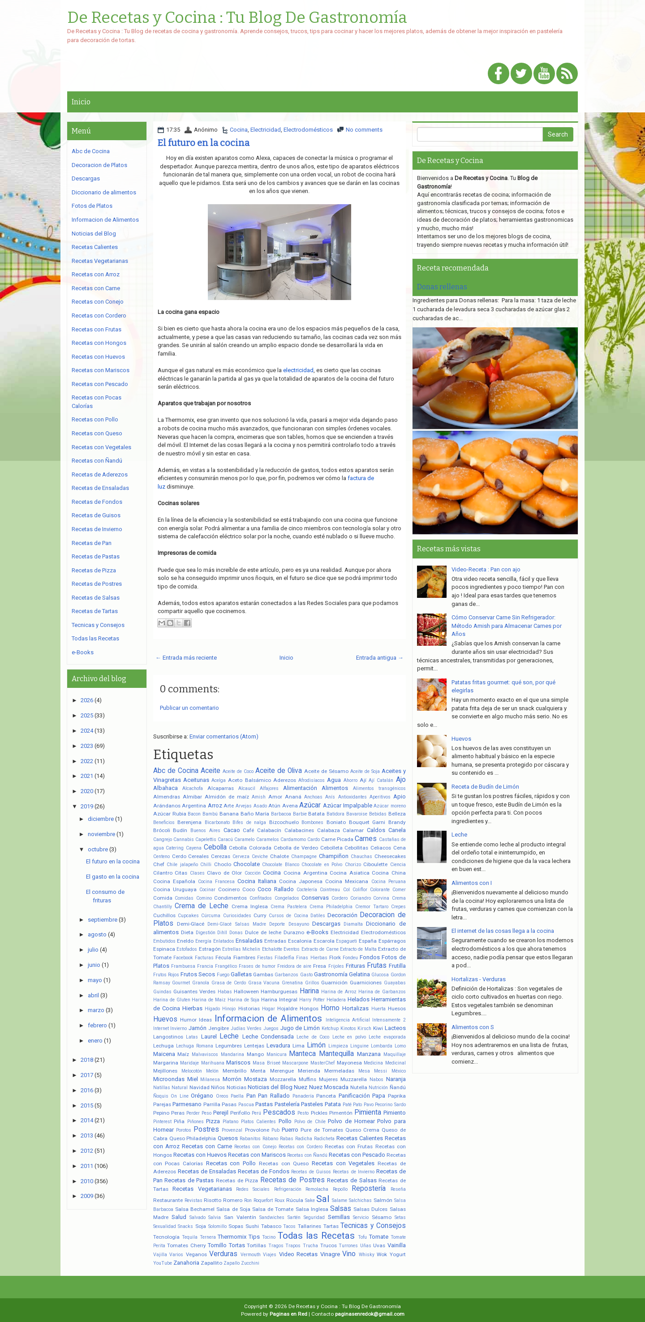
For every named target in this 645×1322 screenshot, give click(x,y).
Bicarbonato (217, 822)
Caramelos (267, 839)
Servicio (361, 1217)
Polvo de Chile (310, 1122)
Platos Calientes (258, 1122)
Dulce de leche (263, 932)
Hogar (268, 1009)
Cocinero (229, 889)
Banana (229, 814)
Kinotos (348, 1028)
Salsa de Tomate (272, 1209)
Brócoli (161, 830)
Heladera (336, 1000)
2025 (87, 715)
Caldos (376, 830)
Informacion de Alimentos (268, 1018)
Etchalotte (272, 949)
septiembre (102, 919)
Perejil (220, 1112)
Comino (204, 898)
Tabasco (271, 1226)
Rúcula (294, 1200)
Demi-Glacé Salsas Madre (236, 924)
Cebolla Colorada (250, 848)
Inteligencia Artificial (348, 1020)
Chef (158, 864)
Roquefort (263, 1200)
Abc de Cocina (175, 771)
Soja (200, 1226)
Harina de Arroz (339, 992)
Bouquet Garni (367, 822)
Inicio (81, 102)
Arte (229, 806)
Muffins (307, 1079)
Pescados (279, 1112)
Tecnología (166, 1237)
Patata (333, 1104)
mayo (95, 980)
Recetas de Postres (292, 1180)
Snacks (185, 1226)
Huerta (378, 1009)
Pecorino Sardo (390, 1104)
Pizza (213, 1121)
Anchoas (313, 797)
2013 (87, 1135)
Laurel (209, 1036)
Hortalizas (355, 1008)
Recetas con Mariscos (257, 1154)
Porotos (183, 1130)
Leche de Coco (313, 1037)
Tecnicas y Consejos (372, 1226)
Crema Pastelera (289, 907)
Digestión (205, 933)
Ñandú (398, 1087)
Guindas (162, 992)
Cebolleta (331, 848)
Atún (274, 806)
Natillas (161, 1087)
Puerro (290, 1129)
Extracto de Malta (358, 949)
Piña (179, 1121)
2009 (87, 1196)
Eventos (292, 949)
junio (94, 964)
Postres (206, 1129)
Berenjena (189, 822)
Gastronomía (331, 974)
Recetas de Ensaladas (207, 1171)
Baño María (255, 814)
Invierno (178, 1028)
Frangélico (226, 966)
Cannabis (183, 839)
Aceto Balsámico (249, 780)
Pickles (319, 1113)
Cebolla (215, 847)
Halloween (246, 991)
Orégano (202, 1095)
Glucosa (380, 975)
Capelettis (205, 839)
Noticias (236, 1087)
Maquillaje (394, 1054)
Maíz (183, 1054)
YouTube (162, 1263)
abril (93, 995)
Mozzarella (283, 1079)
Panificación (354, 1095)
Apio (399, 796)
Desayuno (298, 924)
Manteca (302, 1054)
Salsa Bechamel (195, 1209)
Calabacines (299, 830)
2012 (87, 1150)
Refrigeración (287, 1189)
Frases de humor (257, 966)
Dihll (222, 933)
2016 (87, 1090)
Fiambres (244, 957)
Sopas (235, 1226)
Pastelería (287, 1104)
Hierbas (192, 1008)
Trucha (310, 1246)
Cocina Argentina (305, 873)
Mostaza (255, 1079)
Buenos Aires (205, 830)
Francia (205, 966)
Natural (180, 1087)
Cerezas (220, 856)
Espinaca (164, 949)
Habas (225, 992)
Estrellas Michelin (241, 949)
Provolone (257, 1130)
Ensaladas (249, 940)
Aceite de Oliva (278, 771)
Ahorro (350, 780)
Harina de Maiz (209, 1000)
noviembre (101, 834)
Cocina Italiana (256, 881)
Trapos (293, 1246)
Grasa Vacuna (264, 983)
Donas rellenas (442, 287)
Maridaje (189, 1063)
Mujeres (328, 1079)
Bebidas (378, 814)
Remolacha (316, 1189)
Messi (380, 1071)
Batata (316, 814)
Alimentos (335, 788)
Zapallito (211, 1263)
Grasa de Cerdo (228, 983)
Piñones (195, 1122)
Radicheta (324, 1139)
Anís (330, 797)
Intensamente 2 (388, 1020)
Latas (192, 1037)
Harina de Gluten (171, 1000)
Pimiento (394, 1112)
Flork (335, 957)
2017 (87, 1075)
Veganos (196, 1254)
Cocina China (389, 873)
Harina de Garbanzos (382, 992)
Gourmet (181, 983)
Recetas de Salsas (351, 1180)
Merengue (282, 1071)
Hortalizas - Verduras (479, 979)
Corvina (381, 898)
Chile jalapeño (182, 864)
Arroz (215, 805)
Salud (179, 1217)
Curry (260, 915)
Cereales (198, 856)
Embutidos (164, 941)
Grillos (312, 983)
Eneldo (185, 941)
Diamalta (353, 924)
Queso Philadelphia (192, 1138)
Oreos (222, 1096)
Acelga (218, 780)
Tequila (190, 1237)
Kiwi (378, 1028)
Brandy (397, 822)
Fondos (370, 957)
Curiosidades (237, 916)
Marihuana (212, 1063)
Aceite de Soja (365, 771)
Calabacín (269, 830)
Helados (359, 999)
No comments (364, 129)
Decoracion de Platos (99, 165)
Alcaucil (246, 788)
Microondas (169, 1079)
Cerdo (179, 856)
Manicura (277, 1054)
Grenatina (292, 983)
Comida (162, 898)
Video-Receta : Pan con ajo (486, 569)
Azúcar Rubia (169, 814)
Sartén (294, 1217)
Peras (178, 1113)
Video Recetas (298, 1254)
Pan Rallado (274, 1095)
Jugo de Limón (300, 1028)
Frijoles (336, 966)
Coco (248, 889)
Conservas (315, 897)
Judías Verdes (246, 1028)
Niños (218, 1087)
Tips (254, 1236)
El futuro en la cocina (203, 142)
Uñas (365, 1246)
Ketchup (330, 1028)
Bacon (194, 814)
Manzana (369, 1054)
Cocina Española (174, 881)
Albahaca (165, 788)
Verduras (223, 1254)
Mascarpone (295, 1063)
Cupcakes (188, 916)
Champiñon (333, 856)
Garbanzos (286, 975)
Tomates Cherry (186, 1245)
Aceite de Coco (238, 771)
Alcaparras (220, 788)
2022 (87, 761)
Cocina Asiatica (350, 873)
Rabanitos (250, 1139)
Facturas (204, 958)
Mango (255, 1054)
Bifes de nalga (249, 822)
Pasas (229, 1104)
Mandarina (232, 1054)
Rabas (286, 1139)
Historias (249, 1008)
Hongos (309, 1008)
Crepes (398, 907)
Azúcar (310, 805)
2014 (87, 1120)
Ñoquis (160, 1096)
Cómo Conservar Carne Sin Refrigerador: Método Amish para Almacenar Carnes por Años (507, 625)
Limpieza (338, 1046)
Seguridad (314, 1217)
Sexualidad (164, 1226)
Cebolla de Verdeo (296, 848)
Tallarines (309, 1226)
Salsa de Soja (233, 1209)
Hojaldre (287, 1008)
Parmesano (187, 1104)
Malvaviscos (205, 1054)
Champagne (304, 856)
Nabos (376, 1079)
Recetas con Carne (207, 1146)
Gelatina (359, 974)
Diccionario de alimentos (104, 192)
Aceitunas (196, 780)
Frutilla (397, 965)
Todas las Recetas (316, 1235)
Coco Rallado (276, 889)
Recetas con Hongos (99, 342)
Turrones (348, 1246)
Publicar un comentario (189, 707)
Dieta (187, 932)
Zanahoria (186, 1262)
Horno (330, 1008)
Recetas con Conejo (255, 1147)
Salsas (340, 1209)
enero (95, 1040)
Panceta (326, 1096)
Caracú (225, 839)
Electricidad (265, 129)
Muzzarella (353, 1079)
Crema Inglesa (250, 906)
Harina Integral (279, 999)
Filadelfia (284, 958)
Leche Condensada (268, 1036)
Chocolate (246, 864)
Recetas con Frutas (349, 1146)
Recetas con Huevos (200, 1154)
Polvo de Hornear (351, 1121)
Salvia (214, 1217)
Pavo (369, 1104)
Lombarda (381, 1046)
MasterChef (322, 1063)
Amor (275, 797)
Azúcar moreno (390, 806)
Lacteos (395, 1028)
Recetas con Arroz (96, 274)
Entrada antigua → (380, 657)
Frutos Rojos (166, 975)
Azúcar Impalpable (347, 805)
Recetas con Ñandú (307, 1155)
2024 (87, 730)
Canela (397, 830)
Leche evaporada (387, 1037)
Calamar (353, 830)
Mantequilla (336, 1054)
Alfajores (269, 788)
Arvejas (244, 806)
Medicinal (395, 1063)
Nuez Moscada (328, 1087)
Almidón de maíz (227, 797)
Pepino (161, 1113)
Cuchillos (164, 915)
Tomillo (217, 1245)
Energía (203, 941)
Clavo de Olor (224, 873)
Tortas (237, 1245)
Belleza (397, 814)
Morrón (232, 1079)
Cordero (339, 898)
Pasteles (312, 1104)
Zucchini (250, 1263)
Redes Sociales (253, 1189)
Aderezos (284, 780)
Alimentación (300, 788)
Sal (322, 1198)
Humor (188, 1020)
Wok (382, 1254)
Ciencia (398, 864)
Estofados (186, 949)
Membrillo (234, 1071)
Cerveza (240, 856)
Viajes (269, 1255)
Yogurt (398, 1254)
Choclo (222, 864)
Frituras (355, 965)
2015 (87, 1105)
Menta (258, 1071)
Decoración (342, 915)
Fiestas (265, 958)
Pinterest (162, 1122)
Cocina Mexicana (346, 881)
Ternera (208, 1237)
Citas (181, 873)
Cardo (313, 839)
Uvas (379, 1245)
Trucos (328, 1245)
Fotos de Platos (92, 205)
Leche (229, 1036)
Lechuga (163, 1046)
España (368, 941)
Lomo (400, 1046)
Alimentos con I (472, 883)
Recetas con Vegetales (343, 1163)
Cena (399, 848)
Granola (200, 983)
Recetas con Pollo (231, 1163)
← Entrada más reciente (186, 657)
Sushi (252, 1226)
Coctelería (307, 890)
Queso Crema (362, 1130)
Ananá (293, 797)
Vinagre (330, 1254)
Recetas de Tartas (95, 611)
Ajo (401, 780)
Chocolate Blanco (280, 864)
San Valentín (240, 1217)
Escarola (324, 941)
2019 (87, 806)
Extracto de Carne (320, 949)
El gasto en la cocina (112, 876)
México (398, 1071)
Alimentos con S (473, 1027)
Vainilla (396, 1245)
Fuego (223, 975)
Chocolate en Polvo (321, 864)
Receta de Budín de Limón (485, 786)
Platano (230, 1122)
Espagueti (346, 941)
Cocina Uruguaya (175, 889)
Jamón (197, 1028)
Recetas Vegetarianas (202, 1188)
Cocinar (207, 890)
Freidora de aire (294, 966)
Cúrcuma (210, 916)
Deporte (277, 924)
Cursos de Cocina (288, 916)
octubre (98, 849)
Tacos (289, 1226)
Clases (197, 873)
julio (93, 949)
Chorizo (353, 864)
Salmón (383, 1200)
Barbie (300, 814)
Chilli (205, 864)
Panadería (303, 1096)
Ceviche (260, 856)
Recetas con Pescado (357, 1154)
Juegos (271, 1028)
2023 (87, 746)
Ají (363, 780)
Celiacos (380, 848)
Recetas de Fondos (263, 1171)
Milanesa (210, 1079)
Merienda (309, 1071)
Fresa (319, 966)
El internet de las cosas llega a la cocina (503, 930)
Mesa (364, 1071)
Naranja (396, 1079)
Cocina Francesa (216, 881)
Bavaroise (356, 814)
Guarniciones (366, 982)
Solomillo (217, 1226)
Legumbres (228, 1046)
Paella (237, 1096)
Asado (260, 806)
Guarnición (334, 982)
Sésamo (381, 1217)
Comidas (184, 898)
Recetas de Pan (92, 543)
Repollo (340, 1189)
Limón (316, 1045)
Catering (175, 848)
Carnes (366, 839)
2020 (87, 791)
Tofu (362, 1237)
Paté (347, 1104)
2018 (87, 1059)
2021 (87, 776)
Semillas (339, 1217)
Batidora (335, 814)
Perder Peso (198, 1113)
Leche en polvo (349, 1037)
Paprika (397, 1096)
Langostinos (168, 1037)
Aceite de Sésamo (326, 771)
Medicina (373, 1063)
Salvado (197, 1217)
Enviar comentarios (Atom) (223, 736)
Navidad (199, 1087)
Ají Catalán (381, 780)
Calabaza (328, 830)
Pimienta (367, 1112)
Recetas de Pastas (189, 1180)
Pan (251, 1095)
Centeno (161, 856)
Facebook (183, 958)
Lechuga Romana (194, 1046)
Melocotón (191, 1071)
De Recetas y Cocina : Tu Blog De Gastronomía (237, 18)
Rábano (270, 1139)
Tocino (268, 1237)
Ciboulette (375, 864)
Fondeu (350, 958)
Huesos (397, 1008)
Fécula (223, 957)
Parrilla (211, 1104)
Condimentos (230, 898)
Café (248, 830)
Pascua (246, 1104)
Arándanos (167, 806)
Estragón (210, 949)
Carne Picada (337, 839)
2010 (87, 1181)
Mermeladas (339, 1071)
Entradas (275, 941)
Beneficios (164, 822)
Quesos (228, 1138)
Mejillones (165, 1071)
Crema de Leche (201, 906)
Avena (290, 806)
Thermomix (232, 1236)
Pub (275, 1130)
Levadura (278, 1045)
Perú (256, 1113)
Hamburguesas (279, 991)
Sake (310, 1200)
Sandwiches (271, 1217)
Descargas (326, 923)
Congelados (287, 898)
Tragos (276, 1246)
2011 (87, 1166)
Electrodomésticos (308, 129)
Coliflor (360, 890)
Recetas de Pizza (237, 1180)
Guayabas (395, 983)
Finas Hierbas (311, 958)
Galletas (241, 974)
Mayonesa (349, 1063)
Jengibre (218, 1028)
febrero (97, 1025)
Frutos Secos (198, 974)
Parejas (162, 1104)
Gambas (263, 974)
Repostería (369, 1189)
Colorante (380, 890)
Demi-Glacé (190, 924)
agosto (97, 934)
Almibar (192, 797)
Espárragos (392, 941)
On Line (180, 1096)
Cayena (194, 848)
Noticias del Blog (270, 1087)
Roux (279, 1200)
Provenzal (232, 1130)
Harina (309, 991)
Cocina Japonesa (300, 881)
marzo (96, 1010)
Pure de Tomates (322, 1130)
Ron (248, 1200)
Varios (176, 1255)
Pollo (285, 1121)
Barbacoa (281, 814)
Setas (400, 1217)
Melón (212, 1071)
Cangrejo (162, 839)
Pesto (303, 1113)
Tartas (331, 1226)
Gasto (306, 975)
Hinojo (229, 1009)
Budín (180, 830)
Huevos (165, 1019)
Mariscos (238, 1062)
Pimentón (341, 1113)
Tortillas (256, 1245)
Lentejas (254, 1046)
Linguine (359, 1046)
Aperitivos (380, 797)
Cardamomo (293, 839)
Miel (192, 1079)
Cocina (239, 129)
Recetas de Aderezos (100, 474)
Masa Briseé (266, 1063)
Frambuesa (183, 966)
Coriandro (360, 898)
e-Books (317, 932)
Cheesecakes (390, 856)
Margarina (165, 1063)
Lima (298, 1046)
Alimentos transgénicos (379, 788)
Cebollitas (356, 848)
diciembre (101, 819)
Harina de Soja (243, 1000)
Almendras (166, 797)
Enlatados (223, 941)
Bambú (210, 814)
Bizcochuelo (284, 822)
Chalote (279, 856)
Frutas (377, 965)
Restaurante (168, 1200)
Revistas (193, 1200)
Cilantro (162, 873)
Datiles (317, 916)
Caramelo (244, 839)
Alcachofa (192, 788)
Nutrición (378, 1087)
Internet (161, 1028)
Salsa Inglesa (312, 1209)
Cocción (253, 873)
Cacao (232, 830)
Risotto (212, 1200)
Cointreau (330, 890)
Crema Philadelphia (331, 907)
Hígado (212, 1009)
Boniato (336, 822)
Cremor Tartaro (371, 907)
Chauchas (361, 856)
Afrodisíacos (311, 780)
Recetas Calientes (359, 1138)
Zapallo (232, 1263)
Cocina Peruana (388, 881)
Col (346, 890)
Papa (378, 1095)
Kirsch (364, 1028)
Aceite (210, 771)
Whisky (366, 1255)
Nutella (358, 1087)
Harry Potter (312, 1000)
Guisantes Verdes (194, 991)
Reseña (398, 1189)
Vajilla (160, 1255)
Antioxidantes (352, 797)
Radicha (303, 1139)
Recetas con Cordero (300, 1147)
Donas (236, 933)
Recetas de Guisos (311, 1172)
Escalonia (300, 941)
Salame (339, 1200)
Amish (259, 797)
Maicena (164, 1054)
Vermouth (251, 1255)
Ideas (205, 1020)
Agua (334, 780)
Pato (357, 1104)
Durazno (294, 932)
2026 (87, 700)
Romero (232, 1200)
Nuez (300, 1087)
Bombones (312, 822)
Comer (399, 890)
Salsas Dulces (370, 1209)
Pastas (264, 1104)
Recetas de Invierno (353, 1172)
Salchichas (360, 1200)
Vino (349, 1254)
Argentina (194, 806)
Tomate (378, 1236)
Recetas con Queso (284, 1163)
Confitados (260, 898)
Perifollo (240, 1113)
